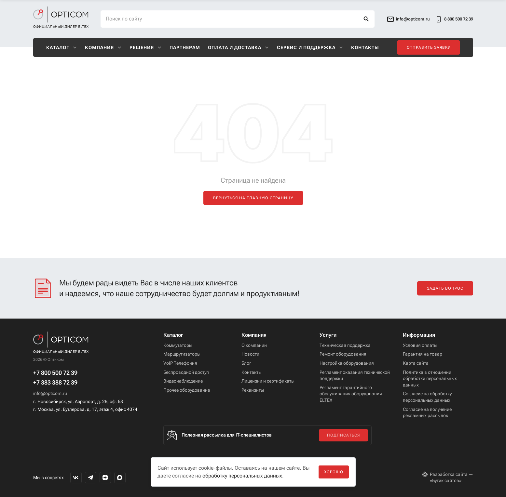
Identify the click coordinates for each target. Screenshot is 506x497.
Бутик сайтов (445, 480)
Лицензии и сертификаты (267, 381)
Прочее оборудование (186, 390)
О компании (254, 345)
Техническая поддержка (345, 345)
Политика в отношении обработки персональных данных (430, 378)
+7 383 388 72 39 (55, 382)
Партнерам (185, 47)
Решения (146, 47)
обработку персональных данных (242, 476)
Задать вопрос (445, 288)
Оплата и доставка (238, 47)
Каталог (61, 47)
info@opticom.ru (50, 393)
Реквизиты (252, 390)
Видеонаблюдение (183, 381)
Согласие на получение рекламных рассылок (427, 412)
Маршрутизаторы (181, 354)
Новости (250, 354)
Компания (103, 47)
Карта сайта (416, 363)
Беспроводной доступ (186, 372)
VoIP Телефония (180, 363)
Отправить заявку (428, 47)
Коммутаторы (177, 345)
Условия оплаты (420, 345)
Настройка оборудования (347, 363)
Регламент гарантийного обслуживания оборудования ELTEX (351, 394)
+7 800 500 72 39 (55, 373)
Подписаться (343, 435)
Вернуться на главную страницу (253, 198)
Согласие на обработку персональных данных (427, 397)
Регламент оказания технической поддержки (355, 375)
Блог (246, 363)
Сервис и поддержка (310, 47)
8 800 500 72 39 (454, 19)
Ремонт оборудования (343, 354)
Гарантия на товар (422, 354)
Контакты (365, 47)
